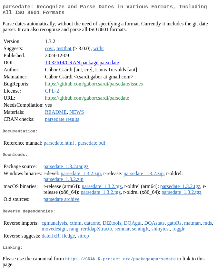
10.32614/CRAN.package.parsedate (82, 65)
